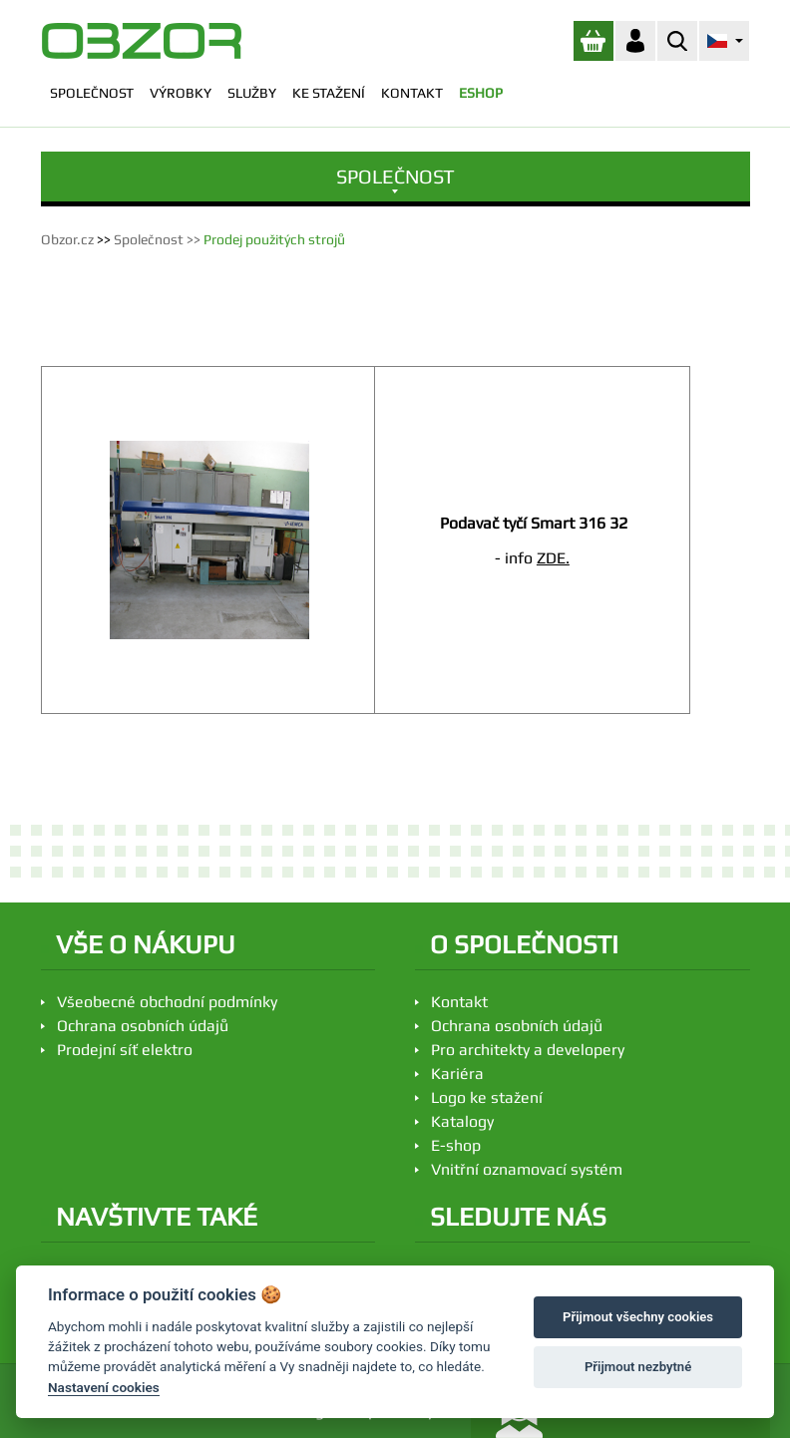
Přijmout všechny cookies (638, 1316)
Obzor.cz (67, 239)
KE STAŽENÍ (328, 93)
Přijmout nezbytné (638, 1366)
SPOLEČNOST (92, 93)
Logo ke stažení (487, 1097)
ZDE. (553, 557)
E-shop (456, 1145)
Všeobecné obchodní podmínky (167, 1001)
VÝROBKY (180, 93)
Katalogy (462, 1121)
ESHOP (481, 93)
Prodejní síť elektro (125, 1049)
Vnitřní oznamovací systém (526, 1169)
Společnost (149, 239)
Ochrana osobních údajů (142, 1025)
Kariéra (457, 1073)
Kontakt (459, 1001)
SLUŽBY (251, 93)
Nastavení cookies (104, 1387)
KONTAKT (412, 93)
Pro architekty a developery (527, 1049)
